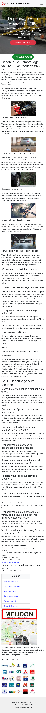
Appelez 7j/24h (23, 57)
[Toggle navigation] (41, 4)
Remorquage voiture (11, 596)
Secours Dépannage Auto (18, 3)
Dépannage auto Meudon (10, 562)
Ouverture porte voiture (12, 586)
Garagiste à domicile (11, 606)
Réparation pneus (10, 591)
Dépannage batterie (11, 581)
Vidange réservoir (10, 601)
